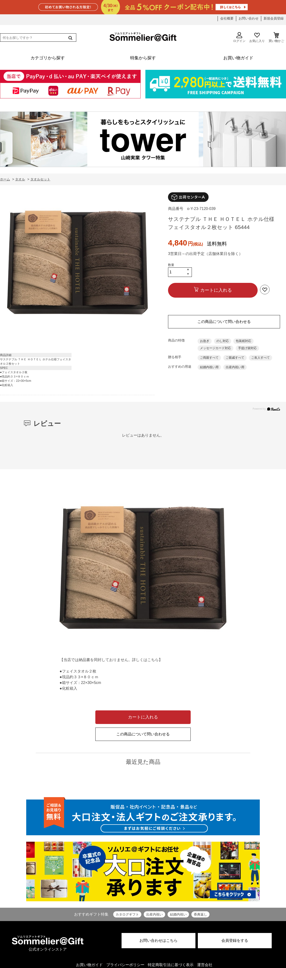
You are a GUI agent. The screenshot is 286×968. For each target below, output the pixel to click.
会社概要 (227, 18)
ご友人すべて (260, 357)
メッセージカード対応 (215, 348)
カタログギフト (127, 914)
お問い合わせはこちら (158, 940)
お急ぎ (204, 341)
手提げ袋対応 (247, 348)
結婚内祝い (178, 914)
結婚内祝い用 (209, 367)
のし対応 (222, 341)
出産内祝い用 (235, 367)
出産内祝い (154, 914)
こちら (153, 660)
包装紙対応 (243, 341)
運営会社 (204, 965)
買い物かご (276, 37)
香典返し (200, 914)
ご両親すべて (209, 357)
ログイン (239, 37)
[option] (77, 263)
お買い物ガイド (89, 965)
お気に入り (257, 37)
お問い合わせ (249, 18)
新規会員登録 (274, 18)
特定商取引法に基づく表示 (171, 965)
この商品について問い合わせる (224, 322)
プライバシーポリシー (125, 965)
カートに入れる (216, 290)
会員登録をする (234, 940)
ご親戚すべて (235, 357)
